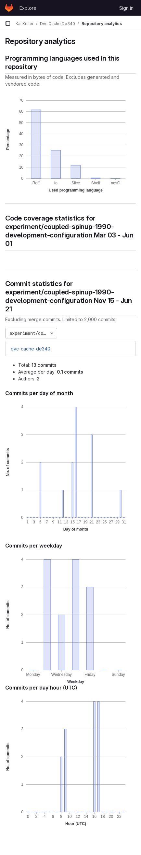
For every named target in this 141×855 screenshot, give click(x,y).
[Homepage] (9, 8)
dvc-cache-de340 (30, 348)
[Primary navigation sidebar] (8, 23)
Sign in (126, 8)
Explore (27, 8)
